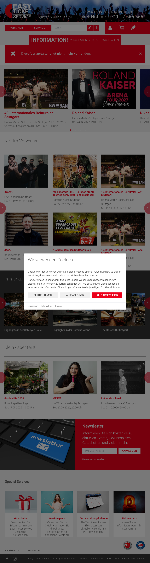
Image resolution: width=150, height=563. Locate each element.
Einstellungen (43, 295)
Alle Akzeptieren (107, 295)
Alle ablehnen (75, 295)
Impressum (33, 306)
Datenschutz (46, 306)
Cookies (58, 306)
